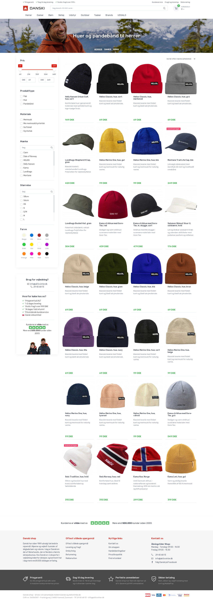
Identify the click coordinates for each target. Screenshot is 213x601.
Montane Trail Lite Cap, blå (180, 160)
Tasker (97, 15)
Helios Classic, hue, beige (77, 287)
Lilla (46, 248)
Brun (39, 239)
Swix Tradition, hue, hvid (76, 477)
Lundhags (28, 172)
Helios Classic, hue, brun (179, 287)
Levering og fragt (73, 547)
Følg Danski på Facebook (164, 562)
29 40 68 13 (158, 555)
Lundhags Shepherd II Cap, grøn (78, 161)
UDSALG (122, 15)
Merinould (28, 119)
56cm (26, 200)
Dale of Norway (30, 156)
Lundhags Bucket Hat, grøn (78, 223)
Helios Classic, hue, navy (111, 350)
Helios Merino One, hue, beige (178, 351)
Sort (47, 258)
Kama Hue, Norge (141, 477)
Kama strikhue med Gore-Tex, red (111, 224)
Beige (24, 239)
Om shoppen (114, 547)
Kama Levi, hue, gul (177, 477)
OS (25, 204)
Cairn (26, 152)
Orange (24, 258)
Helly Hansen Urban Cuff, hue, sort (76, 98)
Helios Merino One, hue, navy (76, 414)
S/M (25, 212)
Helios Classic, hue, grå (179, 97)
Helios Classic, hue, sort (110, 97)
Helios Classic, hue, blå (144, 287)
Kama (26, 168)
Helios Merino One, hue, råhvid (144, 414)
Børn (50, 15)
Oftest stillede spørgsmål (77, 543)
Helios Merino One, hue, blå (146, 160)
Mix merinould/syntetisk (34, 123)
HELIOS (27, 160)
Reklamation (71, 558)
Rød (39, 258)
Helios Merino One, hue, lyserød (110, 414)
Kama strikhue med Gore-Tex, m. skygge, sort (145, 224)
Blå (31, 239)
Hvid (39, 248)
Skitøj (61, 15)
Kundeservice (157, 2)
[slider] (20, 69)
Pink (31, 258)
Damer (40, 15)
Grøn (24, 248)
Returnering (185, 2)
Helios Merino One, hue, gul (112, 160)
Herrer (28, 15)
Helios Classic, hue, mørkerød (142, 98)
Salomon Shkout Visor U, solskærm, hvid (179, 224)
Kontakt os (113, 543)
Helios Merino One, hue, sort (146, 350)
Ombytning (71, 551)
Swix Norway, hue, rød (109, 477)
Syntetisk (28, 131)
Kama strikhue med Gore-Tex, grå (180, 414)
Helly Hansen (29, 164)
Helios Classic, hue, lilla (76, 350)
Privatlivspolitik (115, 554)
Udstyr (72, 15)
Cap (25, 96)
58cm (26, 196)
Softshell (28, 127)
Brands (109, 15)
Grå (47, 239)
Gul (31, 248)
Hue (25, 100)
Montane (27, 175)
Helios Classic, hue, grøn (111, 287)
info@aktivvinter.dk (162, 558)
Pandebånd (28, 104)
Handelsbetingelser (117, 551)
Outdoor (85, 15)
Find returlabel (115, 558)
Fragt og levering (171, 2)
